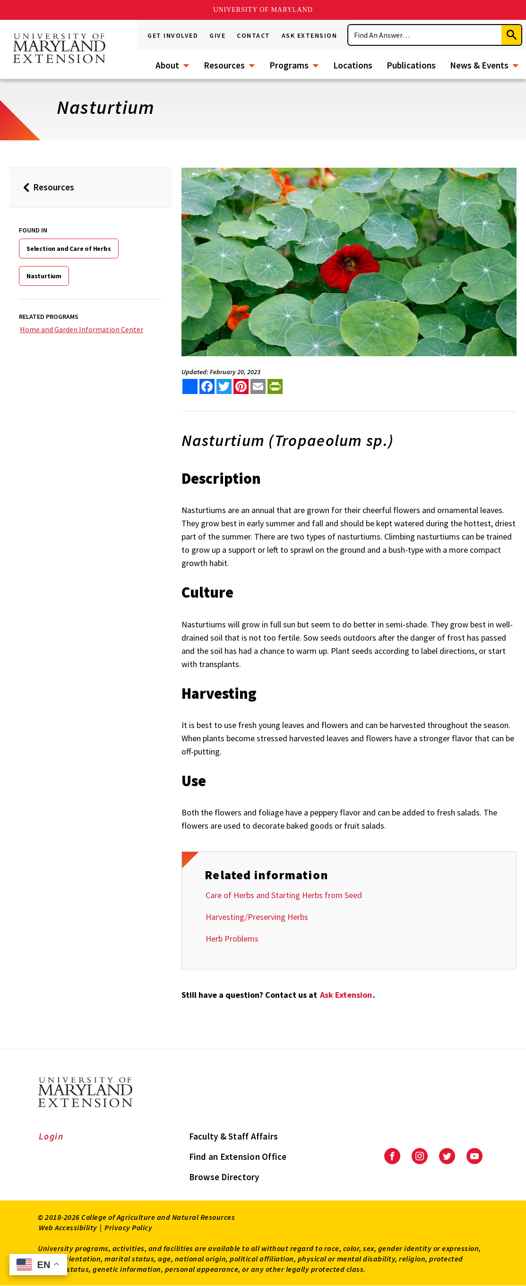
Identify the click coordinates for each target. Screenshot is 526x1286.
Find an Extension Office (238, 1156)
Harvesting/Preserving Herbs (257, 916)
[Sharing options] (189, 386)
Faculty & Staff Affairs (233, 1136)
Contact (253, 35)
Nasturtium (43, 276)
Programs (289, 65)
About (167, 65)
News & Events (479, 65)
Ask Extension (309, 35)
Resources (224, 65)
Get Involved (172, 35)
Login (51, 1136)
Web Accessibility (68, 1227)
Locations (352, 65)
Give (217, 35)
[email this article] (258, 386)
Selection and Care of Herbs (68, 248)
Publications (411, 65)
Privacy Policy (128, 1227)
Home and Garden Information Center (81, 329)
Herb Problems (232, 938)
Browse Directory (224, 1177)
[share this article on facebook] (207, 386)
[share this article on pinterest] (241, 386)
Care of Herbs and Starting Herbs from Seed (284, 895)
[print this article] (275, 386)
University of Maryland (263, 9)
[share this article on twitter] (224, 386)
